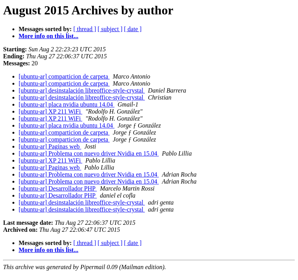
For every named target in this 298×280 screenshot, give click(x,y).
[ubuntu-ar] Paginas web (50, 146)
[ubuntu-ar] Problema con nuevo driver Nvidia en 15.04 (89, 153)
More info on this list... (48, 36)
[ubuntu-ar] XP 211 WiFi (50, 111)
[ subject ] (110, 29)
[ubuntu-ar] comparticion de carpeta (64, 76)
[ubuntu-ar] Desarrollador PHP (58, 188)
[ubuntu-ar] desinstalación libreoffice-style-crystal (82, 90)
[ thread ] (84, 29)
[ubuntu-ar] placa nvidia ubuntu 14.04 (66, 104)
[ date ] (133, 29)
